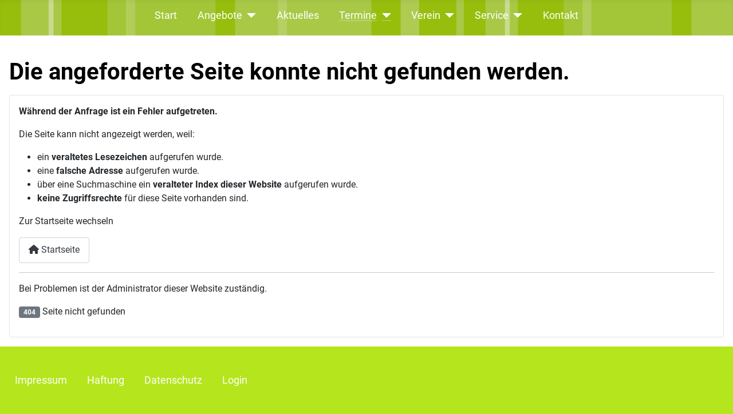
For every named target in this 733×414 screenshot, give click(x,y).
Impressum (41, 380)
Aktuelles (298, 15)
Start (166, 15)
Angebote (220, 15)
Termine (358, 15)
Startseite (54, 249)
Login (234, 380)
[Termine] (384, 15)
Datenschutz (173, 380)
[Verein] (447, 15)
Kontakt (560, 15)
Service (492, 15)
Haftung (105, 380)
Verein (425, 15)
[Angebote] (249, 15)
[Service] (516, 15)
